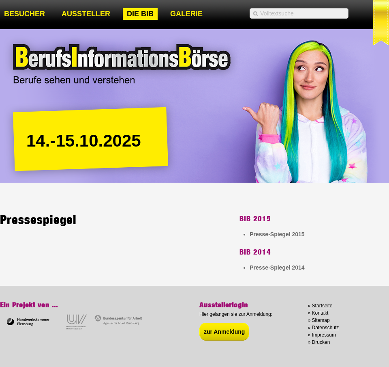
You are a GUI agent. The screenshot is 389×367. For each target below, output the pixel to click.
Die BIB (140, 14)
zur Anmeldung (224, 331)
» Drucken (319, 342)
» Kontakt (318, 313)
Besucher (24, 14)
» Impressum (322, 335)
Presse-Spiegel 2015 (277, 234)
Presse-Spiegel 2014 (277, 267)
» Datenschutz (323, 327)
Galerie (186, 14)
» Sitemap (319, 320)
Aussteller (86, 14)
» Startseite (320, 306)
